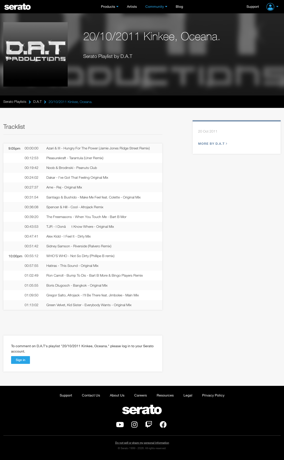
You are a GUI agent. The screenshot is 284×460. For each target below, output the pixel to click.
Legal (187, 398)
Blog (179, 6)
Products (108, 6)
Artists (132, 6)
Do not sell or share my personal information (142, 445)
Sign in (20, 362)
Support (253, 6)
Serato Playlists (14, 102)
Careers (140, 398)
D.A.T (37, 102)
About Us (117, 398)
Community (154, 6)
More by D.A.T (212, 144)
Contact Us (91, 398)
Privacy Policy (213, 398)
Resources (165, 398)
